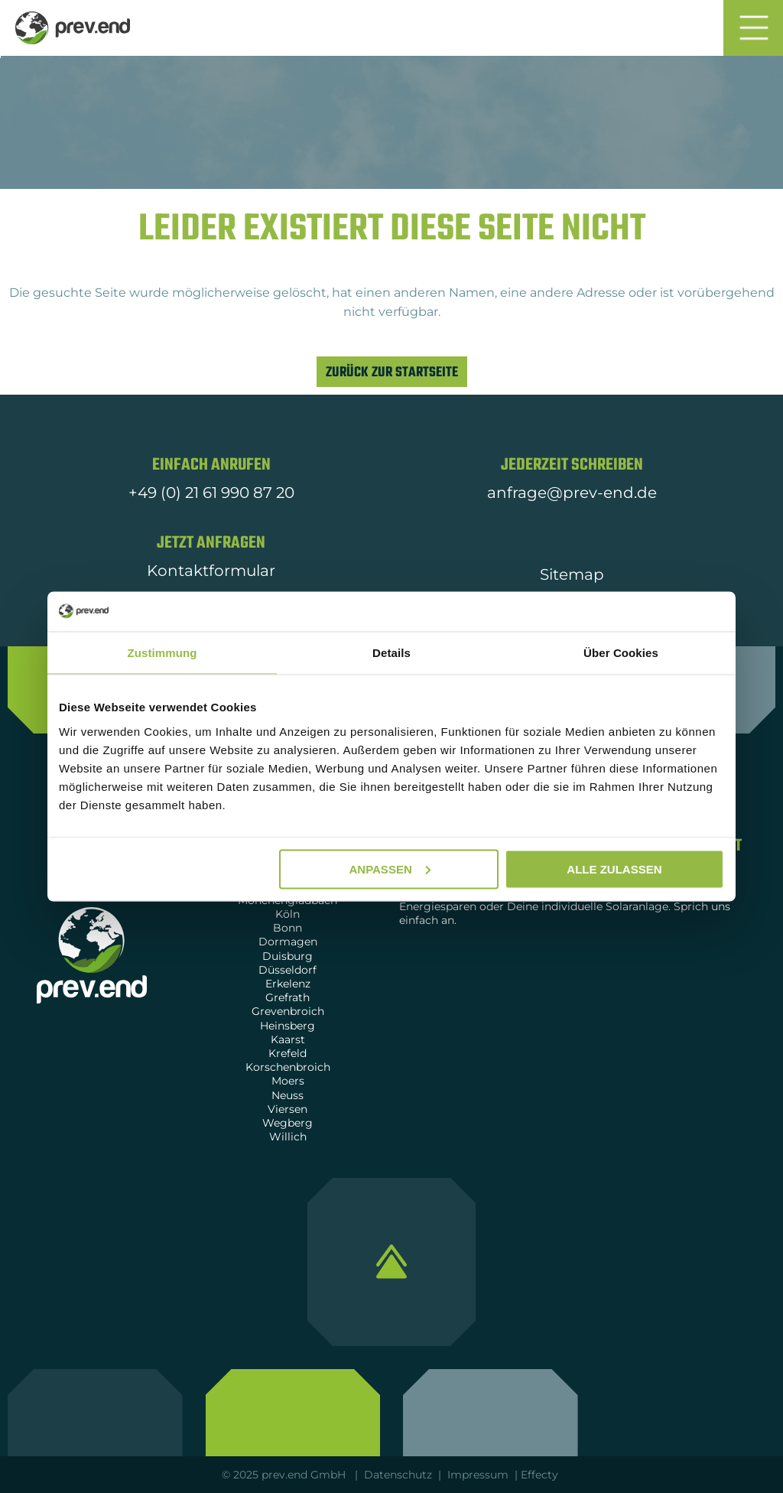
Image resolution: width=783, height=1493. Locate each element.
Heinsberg (287, 1026)
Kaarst (288, 1039)
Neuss (287, 1095)
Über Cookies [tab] (620, 652)
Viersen (287, 1109)
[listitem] (391, 302)
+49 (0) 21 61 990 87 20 (211, 492)
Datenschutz (398, 1475)
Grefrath (287, 997)
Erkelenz (287, 983)
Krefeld (287, 1053)
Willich (288, 1136)
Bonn (287, 928)
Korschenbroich (287, 1067)
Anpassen (389, 868)
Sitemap (572, 574)
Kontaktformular (211, 570)
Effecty (541, 1475)
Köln (287, 914)
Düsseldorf (287, 970)
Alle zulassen (614, 868)
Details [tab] (391, 652)
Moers (287, 1081)
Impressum (477, 1475)
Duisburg (287, 956)
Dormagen (287, 941)
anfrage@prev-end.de (572, 492)
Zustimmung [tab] (162, 652)
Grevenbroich (288, 1011)
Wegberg (287, 1123)
